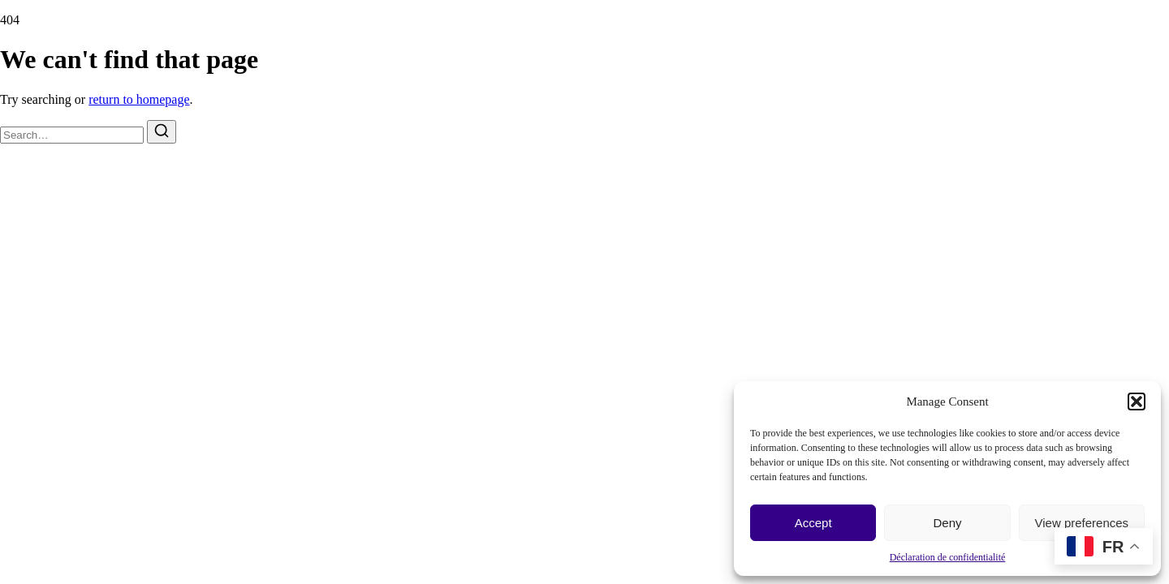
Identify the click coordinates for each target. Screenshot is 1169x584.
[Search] (161, 132)
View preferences (1082, 523)
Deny (947, 523)
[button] (1136, 401)
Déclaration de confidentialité (948, 557)
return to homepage (138, 99)
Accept (813, 523)
